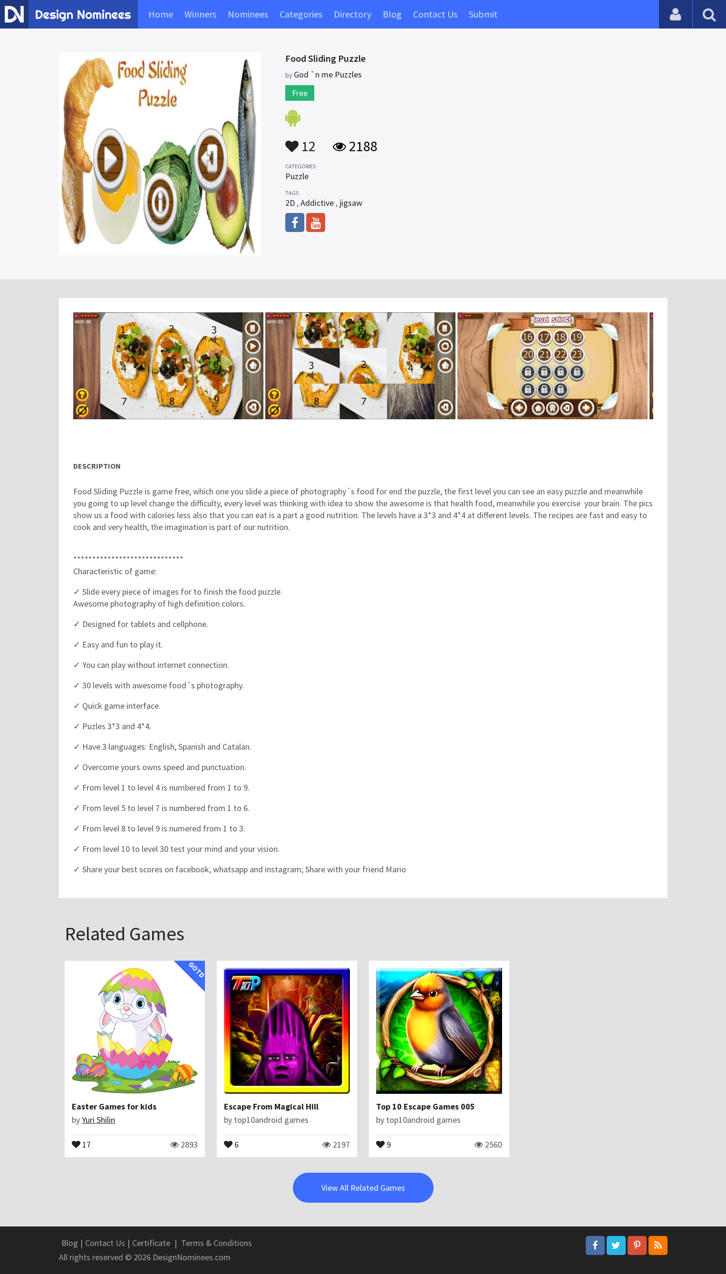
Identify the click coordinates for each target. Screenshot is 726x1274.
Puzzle (297, 176)
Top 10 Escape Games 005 (425, 1106)
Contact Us (435, 14)
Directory (352, 14)
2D (290, 202)
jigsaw (350, 202)
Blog (392, 14)
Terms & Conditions (216, 1242)
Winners (200, 14)
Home (160, 14)
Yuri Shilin (98, 1119)
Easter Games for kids (114, 1106)
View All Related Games (363, 1187)
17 (81, 1144)
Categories (301, 14)
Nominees (248, 14)
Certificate (151, 1242)
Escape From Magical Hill (271, 1106)
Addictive (317, 202)
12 (300, 141)
